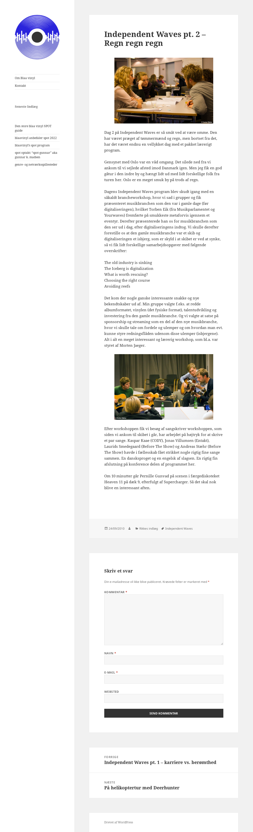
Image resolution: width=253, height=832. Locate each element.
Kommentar (115, 592)
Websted (111, 692)
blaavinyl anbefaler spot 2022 (36, 138)
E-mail (111, 672)
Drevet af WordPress (118, 822)
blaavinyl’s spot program (32, 145)
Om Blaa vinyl (25, 78)
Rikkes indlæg (148, 528)
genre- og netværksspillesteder (36, 164)
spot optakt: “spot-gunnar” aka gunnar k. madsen (36, 155)
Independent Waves (179, 528)
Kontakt (20, 86)
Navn (110, 653)
